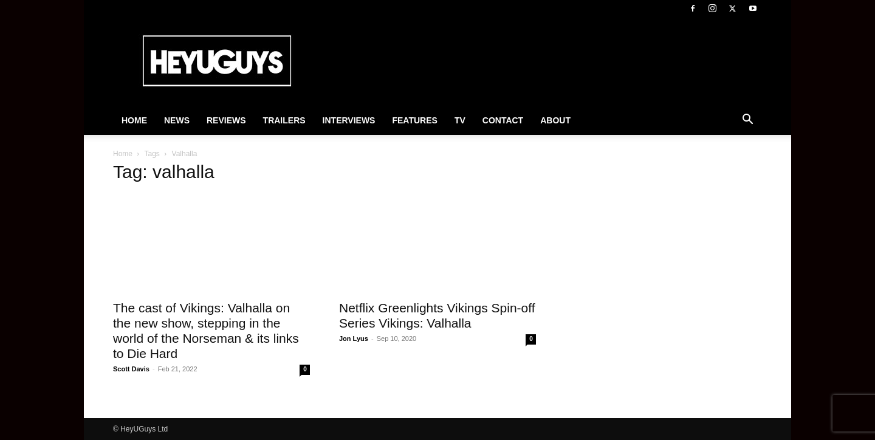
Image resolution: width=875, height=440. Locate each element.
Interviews (349, 120)
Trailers (284, 120)
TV (460, 120)
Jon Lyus (353, 338)
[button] (747, 121)
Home (134, 120)
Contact (502, 120)
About (555, 120)
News (177, 120)
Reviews (226, 120)
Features (414, 120)
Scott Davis (131, 369)
